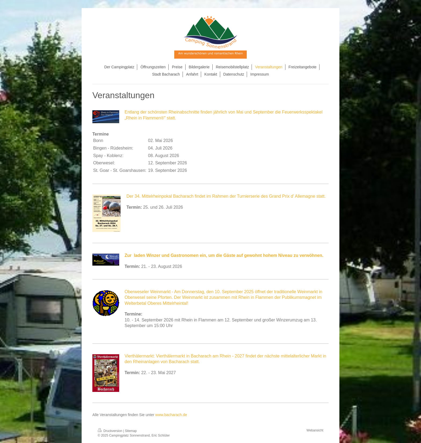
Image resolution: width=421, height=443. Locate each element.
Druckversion (110, 431)
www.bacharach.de (171, 415)
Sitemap (131, 431)
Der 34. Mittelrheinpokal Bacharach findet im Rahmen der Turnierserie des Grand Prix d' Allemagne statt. (226, 196)
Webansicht (315, 430)
